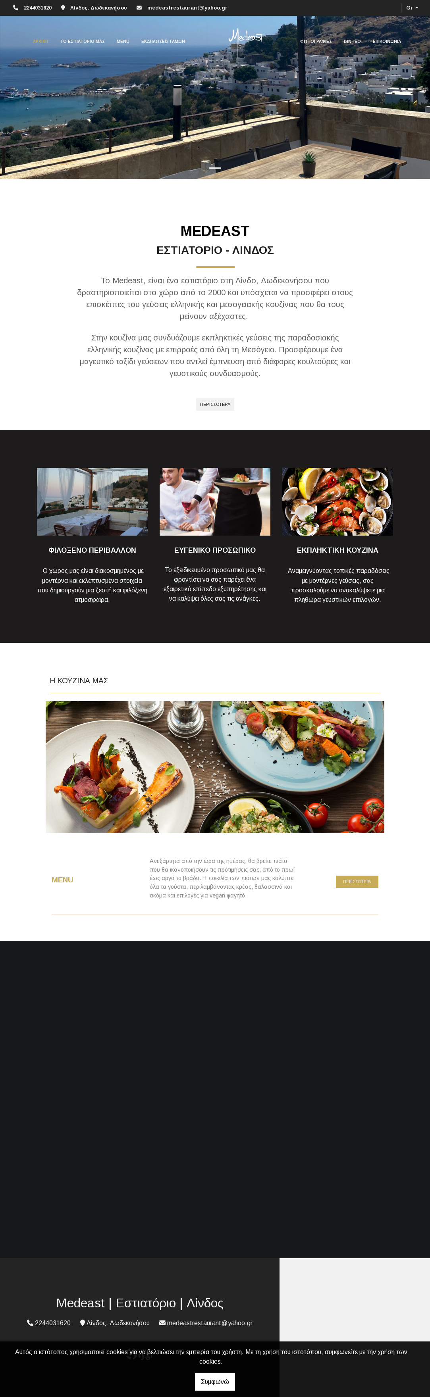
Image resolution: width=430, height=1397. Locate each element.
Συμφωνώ (215, 1381)
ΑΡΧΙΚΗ (40, 41)
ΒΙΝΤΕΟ (352, 41)
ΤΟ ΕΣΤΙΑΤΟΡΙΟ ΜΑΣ (82, 41)
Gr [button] (410, 8)
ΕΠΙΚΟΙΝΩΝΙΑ (387, 41)
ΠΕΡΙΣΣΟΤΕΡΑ (357, 882)
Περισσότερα (215, 404)
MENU (123, 41)
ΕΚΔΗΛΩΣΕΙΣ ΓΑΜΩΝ (163, 41)
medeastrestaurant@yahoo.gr (187, 8)
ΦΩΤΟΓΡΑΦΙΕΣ (316, 41)
